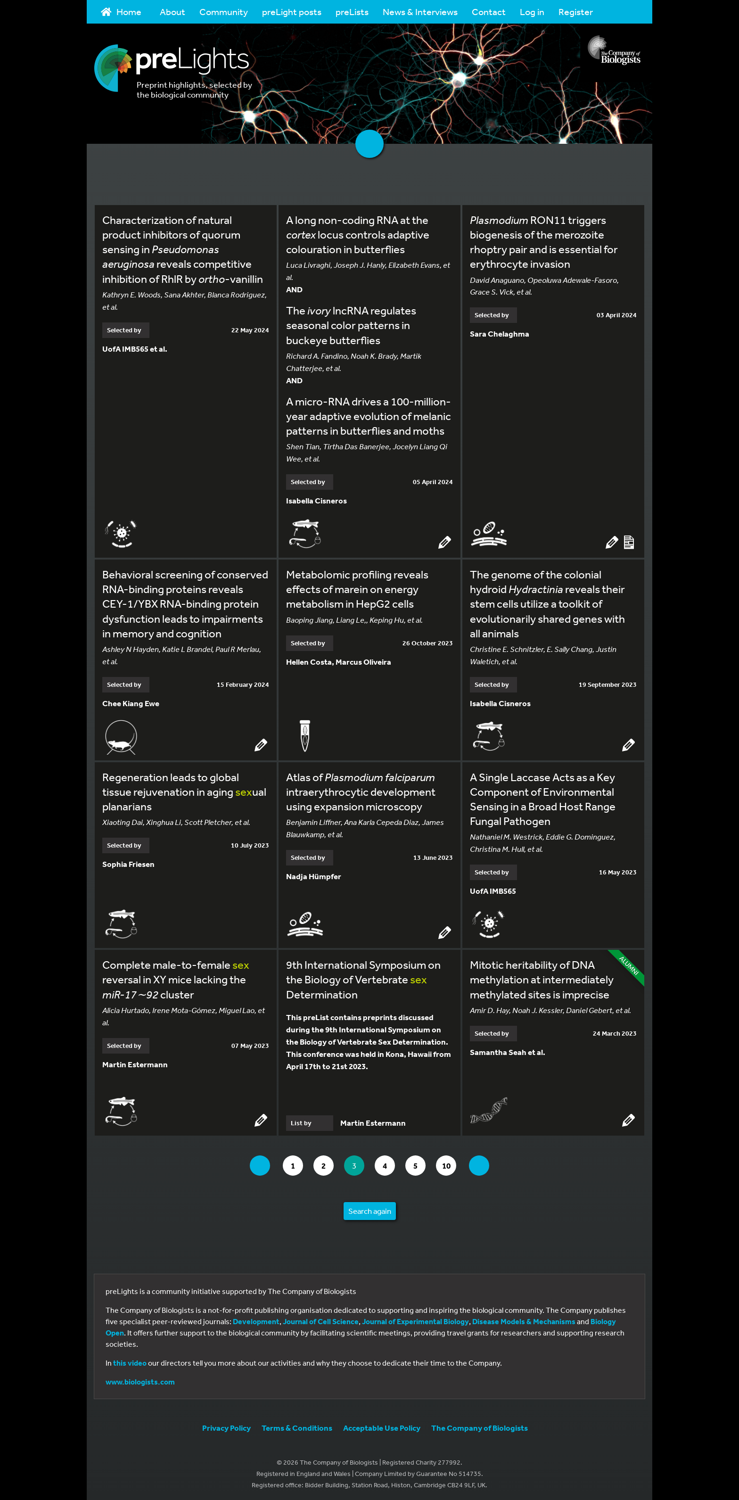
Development (256, 1319)
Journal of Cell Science (321, 1319)
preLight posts (291, 11)
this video (130, 1361)
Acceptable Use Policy (381, 1426)
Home (121, 11)
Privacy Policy (226, 1426)
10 (454, 1163)
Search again (369, 1209)
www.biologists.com (140, 1380)
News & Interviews (420, 11)
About (172, 11)
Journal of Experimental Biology (415, 1319)
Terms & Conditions (297, 1426)
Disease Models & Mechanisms (523, 1319)
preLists (352, 11)
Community (223, 11)
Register (575, 11)
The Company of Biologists (479, 1426)
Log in (532, 11)
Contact (489, 11)
